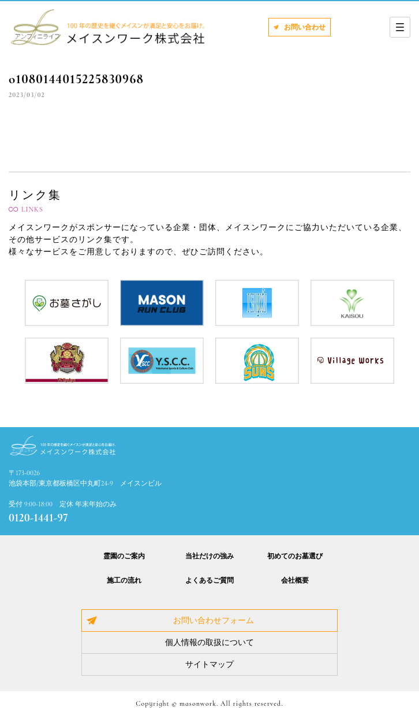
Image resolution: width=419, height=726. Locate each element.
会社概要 (295, 580)
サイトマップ (209, 664)
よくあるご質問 (209, 580)
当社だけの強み (209, 556)
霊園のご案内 (124, 556)
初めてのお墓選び (295, 556)
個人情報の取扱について (209, 642)
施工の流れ (124, 580)
